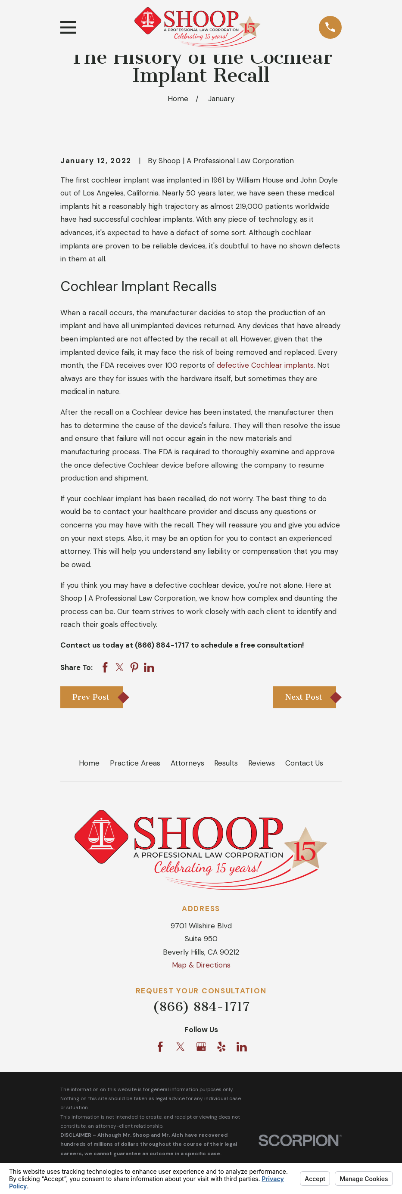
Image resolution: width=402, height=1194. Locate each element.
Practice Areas (135, 763)
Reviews (261, 763)
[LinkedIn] (242, 1047)
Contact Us (304, 763)
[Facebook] (160, 1047)
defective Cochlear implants (265, 365)
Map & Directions (201, 965)
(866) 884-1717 (201, 1006)
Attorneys (187, 763)
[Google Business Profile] (201, 1047)
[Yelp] (221, 1047)
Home (89, 763)
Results (226, 763)
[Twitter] (180, 1047)
